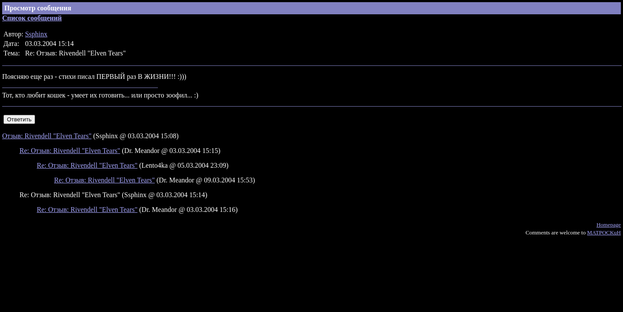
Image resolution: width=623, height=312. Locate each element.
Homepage (609, 224)
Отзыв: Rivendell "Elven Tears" (47, 136)
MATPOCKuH (604, 232)
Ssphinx (36, 34)
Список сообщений (32, 18)
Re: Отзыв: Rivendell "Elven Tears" (69, 150)
